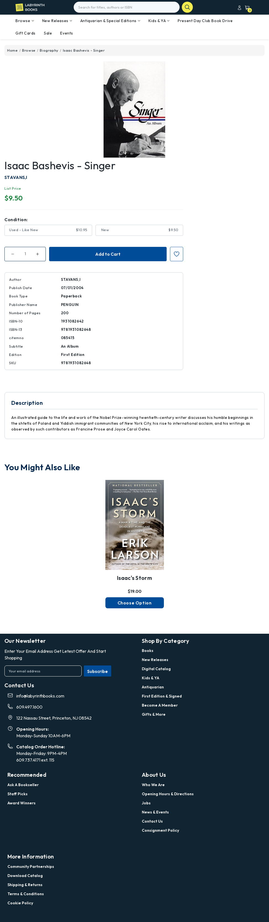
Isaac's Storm (134, 577)
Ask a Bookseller (23, 784)
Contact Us (152, 821)
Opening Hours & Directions (168, 793)
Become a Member (160, 705)
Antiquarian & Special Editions (110, 20)
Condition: (16, 219)
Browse (24, 20)
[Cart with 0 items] (246, 7)
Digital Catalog (156, 668)
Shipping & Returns (24, 884)
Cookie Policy (20, 902)
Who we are (153, 784)
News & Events (155, 812)
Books (147, 650)
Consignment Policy (160, 830)
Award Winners (21, 803)
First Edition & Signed (162, 696)
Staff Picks (17, 793)
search (187, 7)
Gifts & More (154, 714)
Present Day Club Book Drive (205, 20)
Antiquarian (153, 687)
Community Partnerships (30, 866)
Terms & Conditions (25, 893)
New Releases (57, 20)
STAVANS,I (15, 177)
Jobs (146, 803)
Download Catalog (25, 875)
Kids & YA (158, 20)
